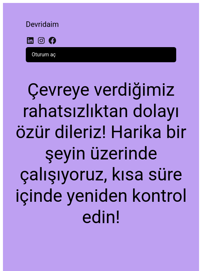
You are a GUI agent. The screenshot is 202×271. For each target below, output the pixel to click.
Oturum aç (44, 54)
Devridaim (42, 24)
